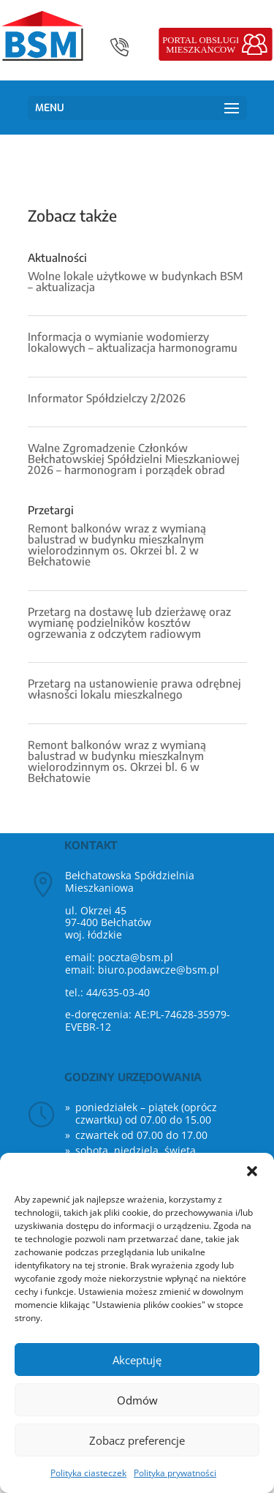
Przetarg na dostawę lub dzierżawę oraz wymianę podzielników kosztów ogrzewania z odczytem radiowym (129, 622)
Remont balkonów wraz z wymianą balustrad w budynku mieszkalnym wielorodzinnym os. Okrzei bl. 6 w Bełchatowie (117, 761)
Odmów (137, 1400)
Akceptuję (137, 1360)
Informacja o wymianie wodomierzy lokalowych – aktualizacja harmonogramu (132, 342)
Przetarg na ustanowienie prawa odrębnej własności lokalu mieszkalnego (134, 689)
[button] (252, 1171)
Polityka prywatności (175, 1473)
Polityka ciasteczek (88, 1473)
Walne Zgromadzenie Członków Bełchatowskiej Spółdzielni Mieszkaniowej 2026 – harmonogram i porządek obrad (134, 458)
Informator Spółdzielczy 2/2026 (107, 398)
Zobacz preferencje (137, 1440)
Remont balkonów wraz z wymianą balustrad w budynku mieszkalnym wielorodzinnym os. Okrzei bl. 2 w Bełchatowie (117, 545)
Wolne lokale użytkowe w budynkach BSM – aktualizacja (135, 281)
